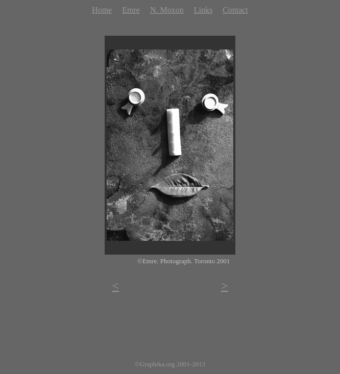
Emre (131, 10)
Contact (235, 10)
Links (203, 10)
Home (102, 10)
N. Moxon (167, 10)
